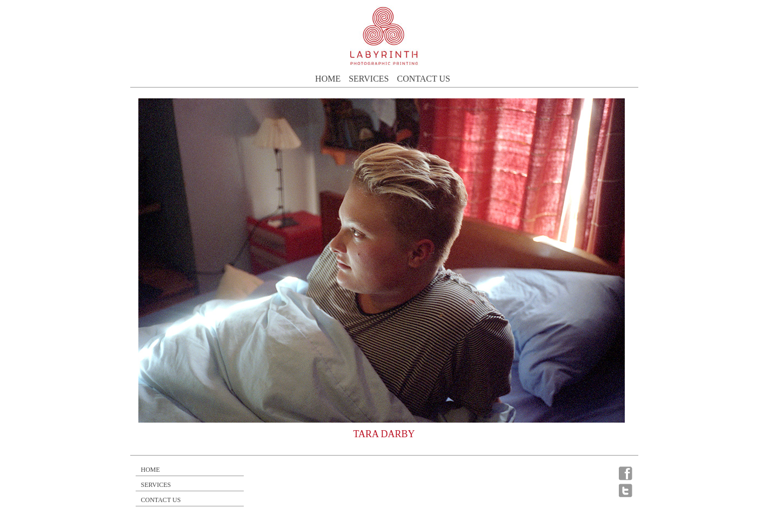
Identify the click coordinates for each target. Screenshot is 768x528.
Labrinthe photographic (384, 35)
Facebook (626, 473)
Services (369, 78)
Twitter (626, 490)
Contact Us (423, 78)
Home (327, 78)
